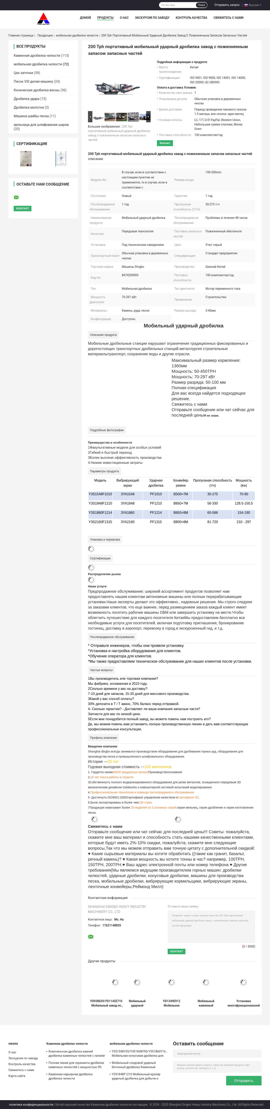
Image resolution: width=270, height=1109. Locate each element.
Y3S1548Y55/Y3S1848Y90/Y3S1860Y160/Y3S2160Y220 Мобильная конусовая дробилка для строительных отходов (140, 1054)
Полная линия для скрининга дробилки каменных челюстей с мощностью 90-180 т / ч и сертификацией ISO (76, 1065)
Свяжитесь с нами (228, 17)
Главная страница (20, 35)
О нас (124, 17)
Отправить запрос (227, 5)
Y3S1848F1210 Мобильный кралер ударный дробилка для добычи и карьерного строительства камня (136, 1077)
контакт (165, 143)
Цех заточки (23, 73)
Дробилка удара (26, 99)
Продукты (105, 17)
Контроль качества (191, 17)
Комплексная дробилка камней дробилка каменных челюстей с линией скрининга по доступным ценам (77, 1054)
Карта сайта (16, 1076)
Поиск (201, 5)
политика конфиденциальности (31, 1104)
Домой (85, 17)
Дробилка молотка (29, 107)
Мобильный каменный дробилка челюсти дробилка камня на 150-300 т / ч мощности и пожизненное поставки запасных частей (206, 1003)
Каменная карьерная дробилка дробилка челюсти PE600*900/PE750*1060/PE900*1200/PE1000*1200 (77, 1077)
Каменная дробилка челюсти (37, 56)
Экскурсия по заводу (152, 17)
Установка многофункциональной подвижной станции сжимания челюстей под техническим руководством (244, 1003)
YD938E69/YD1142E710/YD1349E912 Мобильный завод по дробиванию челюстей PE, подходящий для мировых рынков (115, 1003)
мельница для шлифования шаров (41, 125)
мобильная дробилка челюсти (77, 35)
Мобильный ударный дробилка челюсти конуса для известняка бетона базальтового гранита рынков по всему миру (137, 1003)
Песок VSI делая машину (33, 81)
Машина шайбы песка (31, 116)
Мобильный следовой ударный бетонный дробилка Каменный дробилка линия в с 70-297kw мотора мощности (138, 1065)
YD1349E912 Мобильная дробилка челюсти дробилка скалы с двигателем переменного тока (171, 1003)
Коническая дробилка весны (36, 90)
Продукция (45, 35)
